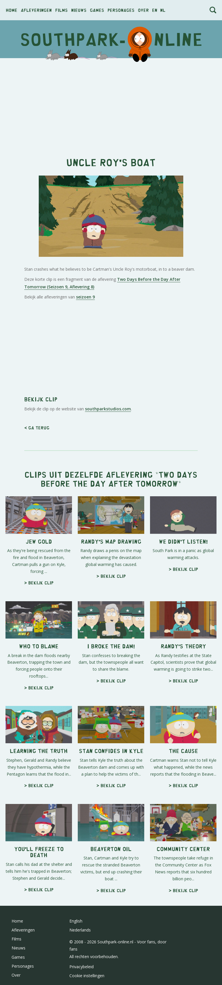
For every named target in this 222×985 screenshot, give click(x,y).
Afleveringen (36, 10)
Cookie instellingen (86, 975)
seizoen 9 (85, 297)
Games (97, 10)
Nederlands (80, 930)
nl (162, 10)
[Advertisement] (111, 104)
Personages (121, 10)
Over (143, 10)
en (154, 10)
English (75, 921)
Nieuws (78, 10)
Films (61, 10)
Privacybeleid (81, 966)
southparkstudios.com (108, 409)
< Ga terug (36, 428)
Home (11, 10)
